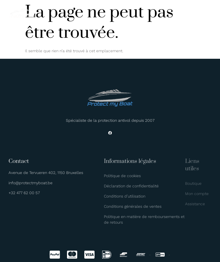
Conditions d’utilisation (124, 196)
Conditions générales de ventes (133, 206)
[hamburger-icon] (207, 14)
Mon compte (197, 193)
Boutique (193, 183)
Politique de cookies (122, 175)
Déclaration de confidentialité (131, 186)
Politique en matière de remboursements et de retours (144, 219)
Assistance (195, 204)
